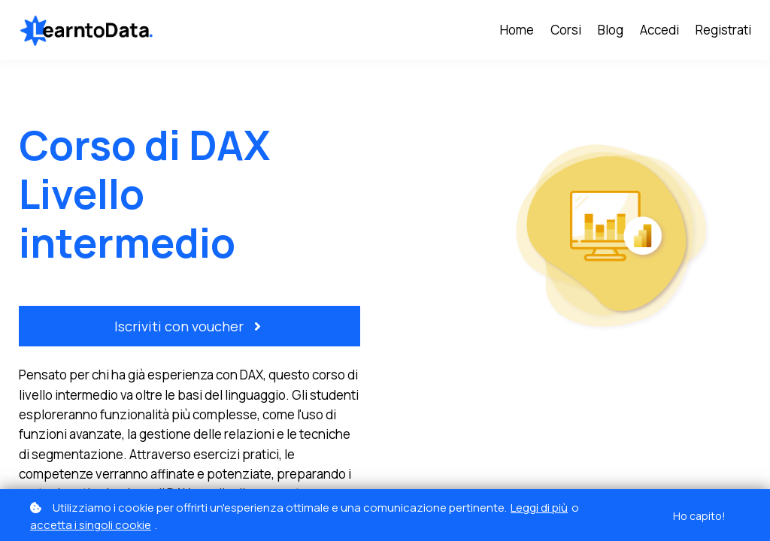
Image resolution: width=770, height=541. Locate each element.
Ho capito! (699, 516)
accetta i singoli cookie (90, 525)
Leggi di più (539, 507)
